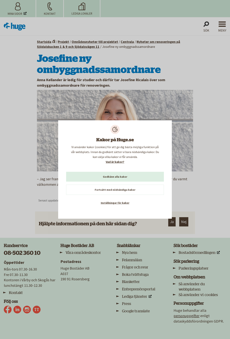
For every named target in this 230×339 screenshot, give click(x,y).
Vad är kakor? (115, 162)
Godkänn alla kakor (115, 176)
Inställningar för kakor (115, 202)
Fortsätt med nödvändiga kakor (115, 189)
